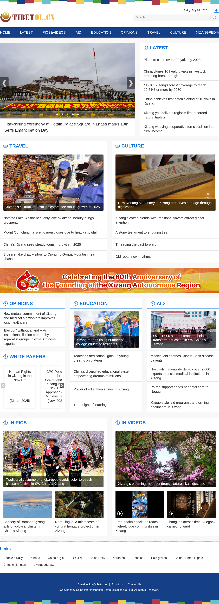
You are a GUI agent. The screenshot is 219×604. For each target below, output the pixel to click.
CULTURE (178, 32)
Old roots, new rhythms (133, 256)
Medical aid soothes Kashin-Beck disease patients (182, 358)
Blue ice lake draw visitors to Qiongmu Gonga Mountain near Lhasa (49, 256)
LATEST (26, 32)
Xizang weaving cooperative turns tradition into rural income (179, 129)
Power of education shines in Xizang (101, 389)
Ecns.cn (137, 558)
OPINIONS (129, 32)
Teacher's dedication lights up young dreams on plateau (101, 358)
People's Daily (13, 558)
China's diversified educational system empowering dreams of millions (102, 374)
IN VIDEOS (133, 422)
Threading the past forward (135, 244)
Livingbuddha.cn (45, 564)
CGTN (77, 558)
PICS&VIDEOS (54, 32)
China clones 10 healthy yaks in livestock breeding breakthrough (175, 73)
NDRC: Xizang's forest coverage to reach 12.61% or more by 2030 (175, 87)
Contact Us (134, 584)
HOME (5, 32)
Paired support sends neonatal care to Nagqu (179, 389)
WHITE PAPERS (27, 356)
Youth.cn (119, 558)
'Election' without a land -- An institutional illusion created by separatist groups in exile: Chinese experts (29, 337)
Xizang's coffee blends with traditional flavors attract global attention (159, 220)
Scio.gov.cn (159, 558)
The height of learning (90, 405)
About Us (117, 584)
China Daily (97, 558)
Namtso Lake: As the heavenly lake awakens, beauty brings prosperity (48, 220)
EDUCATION (101, 32)
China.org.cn (56, 558)
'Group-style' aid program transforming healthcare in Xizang (180, 405)
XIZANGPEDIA (207, 32)
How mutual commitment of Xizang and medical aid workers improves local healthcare (29, 318)
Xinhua (35, 558)
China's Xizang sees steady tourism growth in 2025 (42, 244)
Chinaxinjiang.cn (14, 564)
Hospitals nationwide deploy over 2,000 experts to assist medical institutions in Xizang (180, 373)
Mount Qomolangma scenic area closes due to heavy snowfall (50, 232)
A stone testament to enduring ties (141, 232)
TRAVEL (153, 32)
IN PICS (18, 422)
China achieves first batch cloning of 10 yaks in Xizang (179, 101)
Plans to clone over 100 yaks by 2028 (172, 60)
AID (78, 32)
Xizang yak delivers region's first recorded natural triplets (175, 115)
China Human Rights (189, 558)
